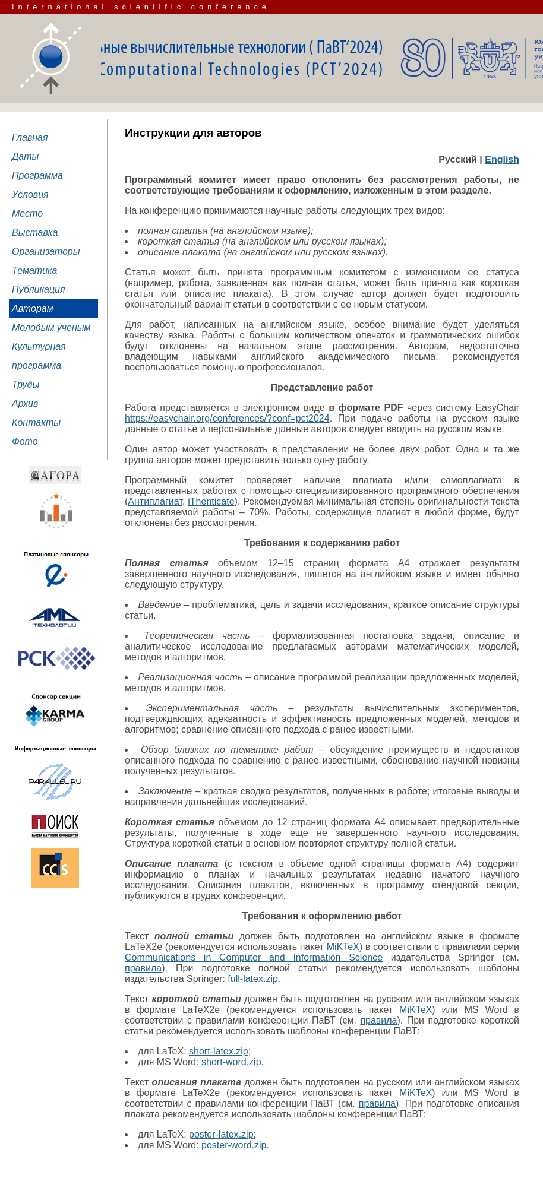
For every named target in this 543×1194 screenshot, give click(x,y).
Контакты (36, 422)
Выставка (35, 232)
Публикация (38, 289)
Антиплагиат (155, 501)
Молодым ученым (51, 327)
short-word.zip (231, 1062)
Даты (25, 156)
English (502, 159)
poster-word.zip (233, 1145)
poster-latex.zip (221, 1134)
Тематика (35, 270)
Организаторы (46, 251)
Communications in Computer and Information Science (254, 957)
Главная (30, 137)
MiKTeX (343, 947)
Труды (25, 384)
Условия (30, 194)
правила (143, 968)
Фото (25, 441)
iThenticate (211, 501)
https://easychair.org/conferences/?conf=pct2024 (227, 418)
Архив (25, 403)
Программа (37, 175)
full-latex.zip (252, 979)
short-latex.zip (218, 1051)
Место (27, 213)
